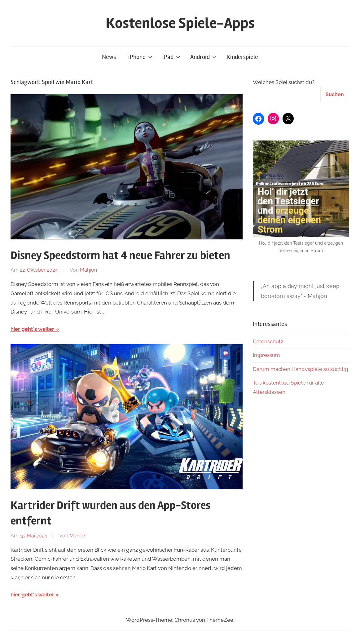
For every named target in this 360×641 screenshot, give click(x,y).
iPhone (140, 57)
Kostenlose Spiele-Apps (180, 23)
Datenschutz (268, 341)
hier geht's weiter (32, 329)
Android (203, 57)
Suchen (335, 94)
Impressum (266, 355)
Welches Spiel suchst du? (283, 82)
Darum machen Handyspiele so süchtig (300, 369)
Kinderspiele (242, 57)
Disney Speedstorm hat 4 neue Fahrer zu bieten (120, 255)
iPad (171, 57)
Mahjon (88, 270)
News (109, 57)
